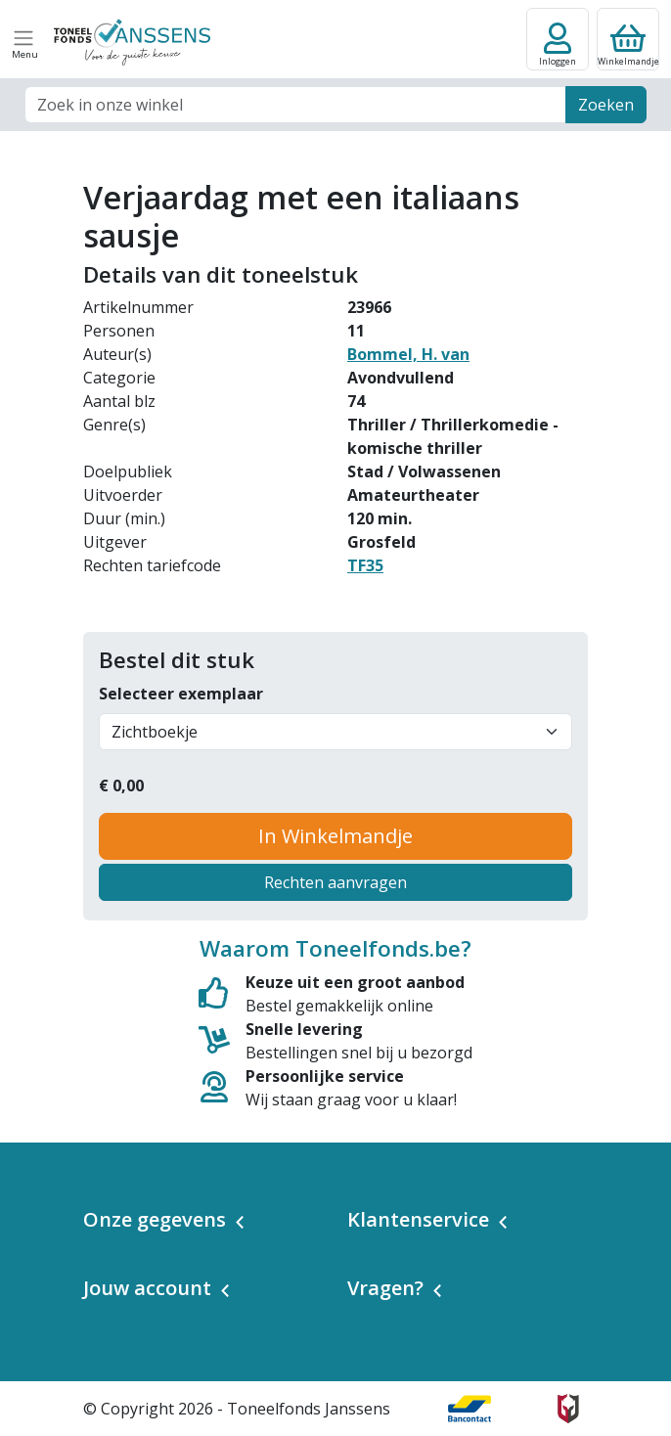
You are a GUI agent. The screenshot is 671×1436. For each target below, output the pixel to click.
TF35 (365, 565)
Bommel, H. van (408, 354)
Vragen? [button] (385, 1288)
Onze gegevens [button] (154, 1219)
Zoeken (606, 104)
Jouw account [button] (147, 1288)
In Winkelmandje (335, 836)
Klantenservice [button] (418, 1219)
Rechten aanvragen (335, 882)
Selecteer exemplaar (181, 693)
